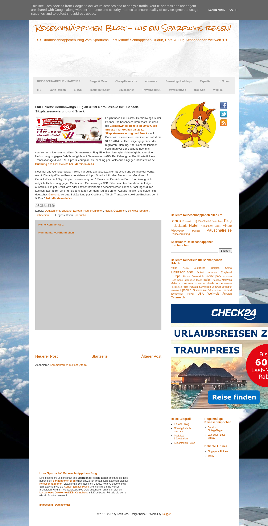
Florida (186, 276)
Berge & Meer (98, 81)
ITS (39, 89)
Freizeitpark (179, 225)
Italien (108, 210)
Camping (189, 221)
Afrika (174, 267)
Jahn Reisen (58, 89)
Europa (77, 210)
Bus (181, 221)
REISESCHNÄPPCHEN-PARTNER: (59, 81)
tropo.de (199, 89)
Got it (233, 9)
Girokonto (54, 194)
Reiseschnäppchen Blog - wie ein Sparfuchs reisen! (133, 27)
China (228, 267)
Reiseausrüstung (180, 234)
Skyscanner (126, 89)
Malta (184, 283)
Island (199, 280)
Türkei (190, 293)
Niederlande (215, 283)
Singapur (227, 286)
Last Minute (223, 225)
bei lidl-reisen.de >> (58, 198)
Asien (186, 268)
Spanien (144, 210)
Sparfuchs (80, 215)
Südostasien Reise (184, 443)
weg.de (218, 89)
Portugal (193, 286)
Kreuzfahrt (207, 225)
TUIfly (211, 455)
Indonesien (189, 280)
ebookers (151, 81)
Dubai (200, 272)
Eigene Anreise (202, 221)
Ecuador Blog (181, 424)
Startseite (99, 356)
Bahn (174, 221)
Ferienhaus (217, 221)
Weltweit (213, 293)
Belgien (215, 267)
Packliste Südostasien (181, 437)
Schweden (205, 286)
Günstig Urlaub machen (182, 430)
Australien (199, 267)
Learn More (217, 9)
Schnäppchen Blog (64, 480)
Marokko (192, 283)
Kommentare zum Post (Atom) (68, 364)
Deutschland (52, 210)
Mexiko (201, 283)
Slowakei (175, 290)
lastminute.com (100, 89)
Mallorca (175, 283)
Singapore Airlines (218, 451)
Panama (228, 283)
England (67, 210)
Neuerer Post (46, 356)
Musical (196, 230)
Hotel (193, 225)
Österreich (120, 210)
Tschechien (42, 215)
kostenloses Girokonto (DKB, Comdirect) (64, 492)
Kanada (216, 280)
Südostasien (214, 290)
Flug (86, 210)
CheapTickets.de (126, 81)
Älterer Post (151, 356)
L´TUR (78, 89)
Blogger (166, 514)
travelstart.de (177, 89)
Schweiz (133, 210)
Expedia (205, 81)
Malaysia (227, 279)
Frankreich (96, 210)
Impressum (46, 504)
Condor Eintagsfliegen (215, 429)
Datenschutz (62, 504)
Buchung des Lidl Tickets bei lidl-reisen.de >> (65, 164)
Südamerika (200, 290)
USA (201, 293)
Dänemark (212, 272)
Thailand (227, 290)
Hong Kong (177, 280)
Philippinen (176, 287)
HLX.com (224, 81)
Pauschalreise (219, 230)
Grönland (227, 276)
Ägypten (227, 293)
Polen (185, 287)
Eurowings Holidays (179, 81)
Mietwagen (178, 230)
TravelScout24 (151, 89)
